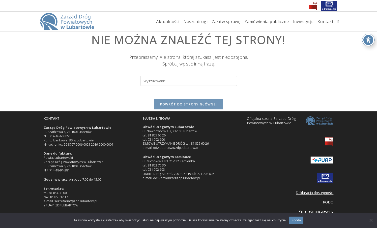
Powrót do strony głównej (188, 106)
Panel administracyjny (315, 211)
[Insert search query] (188, 81)
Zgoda (296, 220)
